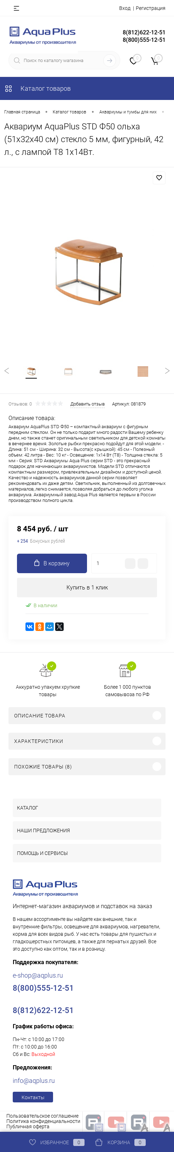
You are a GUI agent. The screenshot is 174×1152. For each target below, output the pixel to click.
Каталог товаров (37, 88)
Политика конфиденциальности (43, 1121)
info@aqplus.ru (34, 1080)
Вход (124, 8)
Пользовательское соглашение (42, 1116)
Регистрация (151, 8)
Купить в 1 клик (87, 587)
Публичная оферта (28, 1126)
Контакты (33, 1097)
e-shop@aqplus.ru (38, 975)
